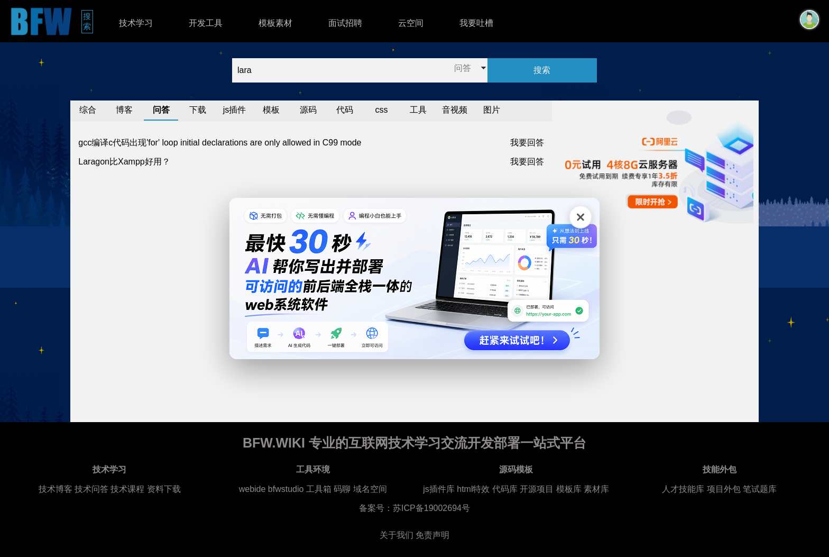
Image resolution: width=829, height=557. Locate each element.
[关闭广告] (580, 217)
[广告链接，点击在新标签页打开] (414, 278)
